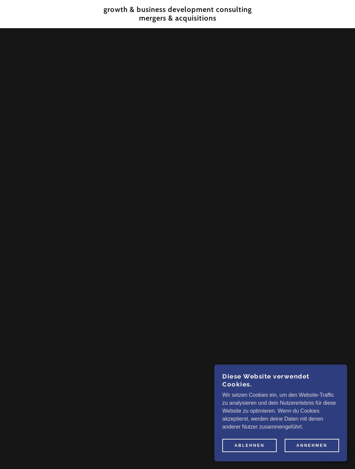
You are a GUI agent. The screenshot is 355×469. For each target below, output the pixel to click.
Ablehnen (250, 445)
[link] (177, 19)
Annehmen (311, 445)
